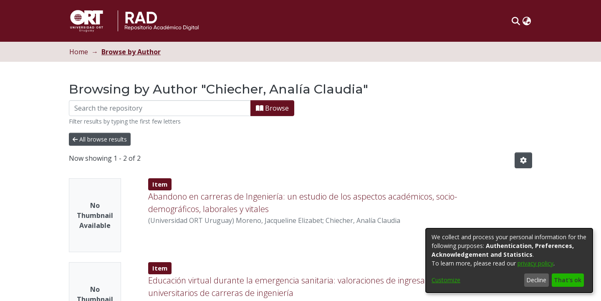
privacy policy (535, 263)
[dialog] (509, 260)
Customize (446, 280)
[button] (515, 21)
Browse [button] (272, 108)
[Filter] (160, 108)
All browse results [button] (100, 139)
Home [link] (78, 51)
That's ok (567, 280)
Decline (536, 280)
